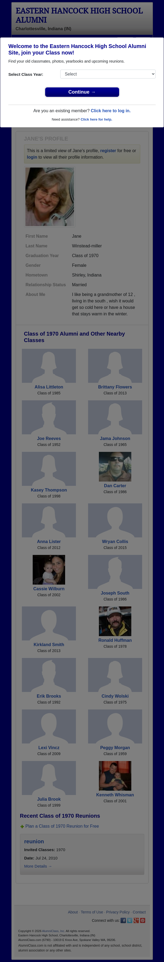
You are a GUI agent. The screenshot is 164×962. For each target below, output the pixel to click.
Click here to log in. (111, 110)
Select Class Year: (25, 74)
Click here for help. (96, 119)
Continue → (82, 92)
